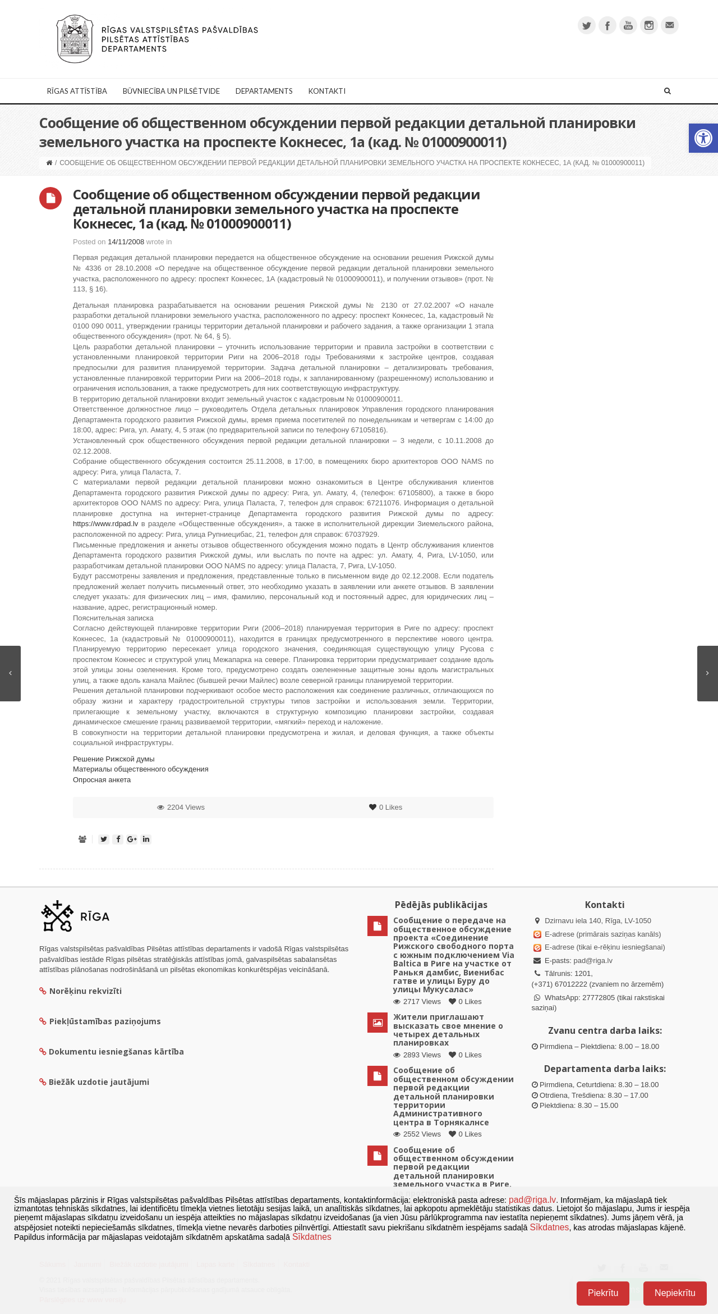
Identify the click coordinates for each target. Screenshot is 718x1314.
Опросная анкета (102, 779)
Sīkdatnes (549, 1227)
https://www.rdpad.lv (105, 523)
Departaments (264, 90)
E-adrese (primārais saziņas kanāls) (603, 934)
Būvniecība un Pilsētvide (171, 90)
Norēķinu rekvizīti (80, 991)
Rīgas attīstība (77, 90)
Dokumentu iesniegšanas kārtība (116, 1051)
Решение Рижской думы (114, 759)
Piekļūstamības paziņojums (100, 1021)
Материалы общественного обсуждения (141, 769)
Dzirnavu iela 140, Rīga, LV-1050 (598, 920)
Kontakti (327, 90)
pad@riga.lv (593, 960)
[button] (703, 138)
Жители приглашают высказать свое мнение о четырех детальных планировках (448, 1029)
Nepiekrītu (675, 1293)
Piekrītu (603, 1293)
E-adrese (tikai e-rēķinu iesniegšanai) (604, 947)
